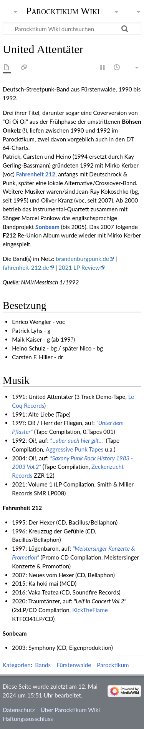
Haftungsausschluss (28, 718)
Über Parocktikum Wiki (70, 709)
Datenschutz (19, 709)
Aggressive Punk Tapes (75, 449)
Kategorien (17, 664)
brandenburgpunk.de (82, 258)
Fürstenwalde (73, 664)
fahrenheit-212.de (26, 267)
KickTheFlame (90, 609)
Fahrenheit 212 (35, 174)
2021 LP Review (79, 267)
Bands (43, 664)
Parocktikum (113, 664)
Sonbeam (47, 226)
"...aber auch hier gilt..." (77, 440)
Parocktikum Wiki (63, 10)
